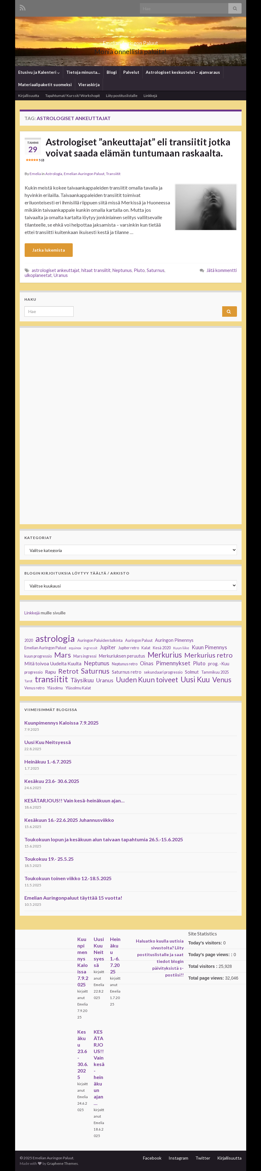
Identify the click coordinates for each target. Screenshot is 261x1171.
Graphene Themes (62, 1163)
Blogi (112, 72)
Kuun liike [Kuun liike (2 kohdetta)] (181, 648)
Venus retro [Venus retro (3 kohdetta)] (34, 688)
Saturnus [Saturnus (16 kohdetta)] (95, 670)
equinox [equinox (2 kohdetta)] (75, 648)
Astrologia (53, 173)
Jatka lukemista (48, 250)
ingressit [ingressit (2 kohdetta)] (90, 648)
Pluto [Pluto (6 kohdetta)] (199, 663)
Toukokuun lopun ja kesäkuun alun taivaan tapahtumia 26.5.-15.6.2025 (103, 839)
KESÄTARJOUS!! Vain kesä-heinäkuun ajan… (74, 800)
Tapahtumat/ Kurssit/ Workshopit (72, 95)
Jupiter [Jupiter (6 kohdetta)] (108, 647)
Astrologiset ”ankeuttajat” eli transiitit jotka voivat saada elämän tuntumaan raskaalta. (128, 149)
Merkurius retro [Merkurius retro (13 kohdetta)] (208, 655)
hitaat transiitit (96, 270)
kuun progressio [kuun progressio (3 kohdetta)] (38, 656)
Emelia (35, 173)
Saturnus (156, 270)
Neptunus (122, 270)
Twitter (202, 1158)
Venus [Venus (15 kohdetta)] (221, 679)
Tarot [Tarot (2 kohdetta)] (28, 681)
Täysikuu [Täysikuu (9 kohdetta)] (82, 680)
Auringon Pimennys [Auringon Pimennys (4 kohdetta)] (174, 640)
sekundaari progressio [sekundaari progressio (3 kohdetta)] (163, 672)
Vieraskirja (89, 84)
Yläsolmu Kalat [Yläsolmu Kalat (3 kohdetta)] (78, 688)
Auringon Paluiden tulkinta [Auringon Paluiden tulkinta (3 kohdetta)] (100, 640)
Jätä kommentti (221, 270)
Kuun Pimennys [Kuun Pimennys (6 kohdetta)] (209, 647)
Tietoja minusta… (83, 72)
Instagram (178, 1158)
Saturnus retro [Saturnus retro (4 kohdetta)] (126, 672)
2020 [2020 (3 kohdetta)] (28, 640)
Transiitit (113, 173)
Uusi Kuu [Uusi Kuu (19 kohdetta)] (195, 679)
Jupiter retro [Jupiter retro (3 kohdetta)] (128, 648)
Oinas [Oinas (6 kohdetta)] (146, 663)
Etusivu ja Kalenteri (39, 72)
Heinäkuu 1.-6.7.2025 (47, 761)
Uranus (61, 275)
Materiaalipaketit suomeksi (45, 84)
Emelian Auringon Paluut (130, 41)
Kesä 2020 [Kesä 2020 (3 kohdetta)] (162, 648)
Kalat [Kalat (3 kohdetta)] (145, 648)
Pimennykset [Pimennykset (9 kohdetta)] (173, 663)
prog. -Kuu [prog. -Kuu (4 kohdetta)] (218, 663)
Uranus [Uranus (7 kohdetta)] (104, 680)
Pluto (139, 270)
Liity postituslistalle (121, 95)
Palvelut (131, 72)
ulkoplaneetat (38, 275)
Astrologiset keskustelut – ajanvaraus (183, 72)
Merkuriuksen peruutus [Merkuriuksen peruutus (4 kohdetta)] (122, 656)
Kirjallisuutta (28, 95)
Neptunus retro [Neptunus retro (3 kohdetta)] (124, 664)
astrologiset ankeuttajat (56, 270)
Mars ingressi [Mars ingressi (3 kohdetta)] (84, 656)
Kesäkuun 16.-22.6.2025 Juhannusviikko (69, 820)
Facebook (152, 1158)
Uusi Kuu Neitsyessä (47, 742)
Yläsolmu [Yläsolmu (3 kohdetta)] (55, 688)
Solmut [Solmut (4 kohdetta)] (192, 672)
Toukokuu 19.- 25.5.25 (49, 859)
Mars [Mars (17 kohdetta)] (62, 654)
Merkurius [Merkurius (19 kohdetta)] (165, 654)
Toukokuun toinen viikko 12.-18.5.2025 (68, 878)
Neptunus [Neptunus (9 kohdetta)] (96, 663)
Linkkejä (150, 95)
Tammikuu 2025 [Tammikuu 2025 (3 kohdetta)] (215, 672)
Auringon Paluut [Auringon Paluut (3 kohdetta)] (139, 640)
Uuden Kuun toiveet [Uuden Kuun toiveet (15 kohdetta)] (147, 679)
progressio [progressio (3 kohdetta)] (33, 672)
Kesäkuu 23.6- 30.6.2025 (51, 781)
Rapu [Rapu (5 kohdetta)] (50, 672)
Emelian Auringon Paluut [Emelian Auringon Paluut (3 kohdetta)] (45, 648)
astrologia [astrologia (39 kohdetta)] (55, 638)
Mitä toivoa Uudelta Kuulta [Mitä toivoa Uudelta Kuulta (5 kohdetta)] (52, 663)
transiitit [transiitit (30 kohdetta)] (51, 679)
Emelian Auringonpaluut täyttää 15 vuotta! (73, 898)
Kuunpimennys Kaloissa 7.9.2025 (61, 723)
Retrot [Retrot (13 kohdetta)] (68, 671)
